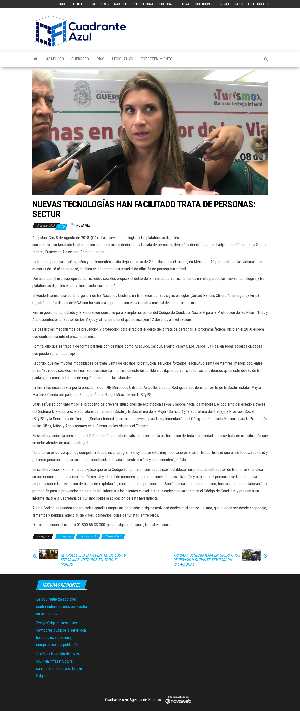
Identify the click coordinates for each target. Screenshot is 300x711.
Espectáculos (258, 4)
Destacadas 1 (88, 536)
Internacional (143, 4)
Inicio (63, 4)
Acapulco (80, 4)
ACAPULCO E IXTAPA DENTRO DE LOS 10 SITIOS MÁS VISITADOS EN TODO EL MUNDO (93, 560)
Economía (222, 4)
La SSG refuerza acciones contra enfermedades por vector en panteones (61, 606)
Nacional (121, 4)
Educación (202, 4)
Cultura (183, 4)
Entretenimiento (156, 59)
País (100, 59)
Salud (238, 4)
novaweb (83, 225)
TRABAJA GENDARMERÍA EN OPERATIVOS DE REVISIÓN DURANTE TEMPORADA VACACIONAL (206, 560)
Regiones (100, 4)
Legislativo (122, 59)
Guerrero (80, 59)
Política (165, 4)
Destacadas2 (113, 536)
